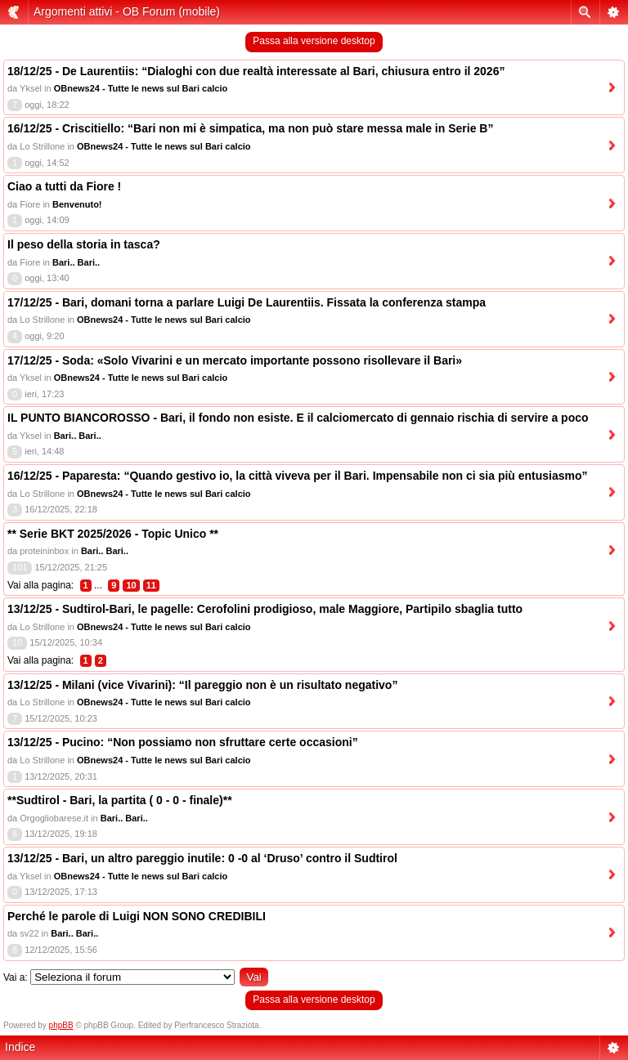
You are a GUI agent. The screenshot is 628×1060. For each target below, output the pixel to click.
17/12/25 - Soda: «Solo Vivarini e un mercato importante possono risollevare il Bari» (234, 360)
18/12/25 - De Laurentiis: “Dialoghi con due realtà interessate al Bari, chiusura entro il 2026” (256, 71)
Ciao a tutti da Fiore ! (64, 186)
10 (131, 585)
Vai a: (15, 977)
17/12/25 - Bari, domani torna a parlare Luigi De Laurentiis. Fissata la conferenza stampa (246, 302)
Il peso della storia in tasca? (83, 244)
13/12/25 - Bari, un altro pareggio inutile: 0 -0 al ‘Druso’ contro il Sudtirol (202, 858)
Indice (20, 1046)
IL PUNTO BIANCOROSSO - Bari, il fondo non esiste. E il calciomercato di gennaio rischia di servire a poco (298, 417)
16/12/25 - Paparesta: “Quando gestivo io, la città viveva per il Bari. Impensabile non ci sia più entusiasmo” (297, 475)
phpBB (61, 1025)
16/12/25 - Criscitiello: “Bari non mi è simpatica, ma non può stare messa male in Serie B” (250, 128)
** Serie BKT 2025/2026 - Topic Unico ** (112, 533)
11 (151, 585)
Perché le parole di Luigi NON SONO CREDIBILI (136, 916)
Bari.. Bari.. (76, 262)
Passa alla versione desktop (314, 41)
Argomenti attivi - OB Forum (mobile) (127, 11)
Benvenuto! (77, 204)
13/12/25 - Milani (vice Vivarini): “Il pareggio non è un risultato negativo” (202, 684)
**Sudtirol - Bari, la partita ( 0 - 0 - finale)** (119, 800)
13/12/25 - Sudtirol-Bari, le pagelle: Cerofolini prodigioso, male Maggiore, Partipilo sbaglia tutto (265, 608)
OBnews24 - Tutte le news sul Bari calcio (141, 88)
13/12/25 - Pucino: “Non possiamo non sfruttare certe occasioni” (182, 742)
